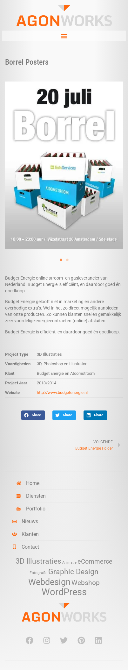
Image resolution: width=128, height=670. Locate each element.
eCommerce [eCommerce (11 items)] (94, 561)
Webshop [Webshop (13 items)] (85, 583)
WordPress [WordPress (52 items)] (64, 592)
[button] (64, 36)
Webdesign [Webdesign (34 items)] (49, 582)
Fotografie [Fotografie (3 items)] (38, 572)
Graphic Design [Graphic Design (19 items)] (73, 571)
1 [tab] (61, 260)
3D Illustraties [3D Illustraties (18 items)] (38, 561)
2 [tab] (67, 260)
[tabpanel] (64, 165)
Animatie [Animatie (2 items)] (69, 562)
